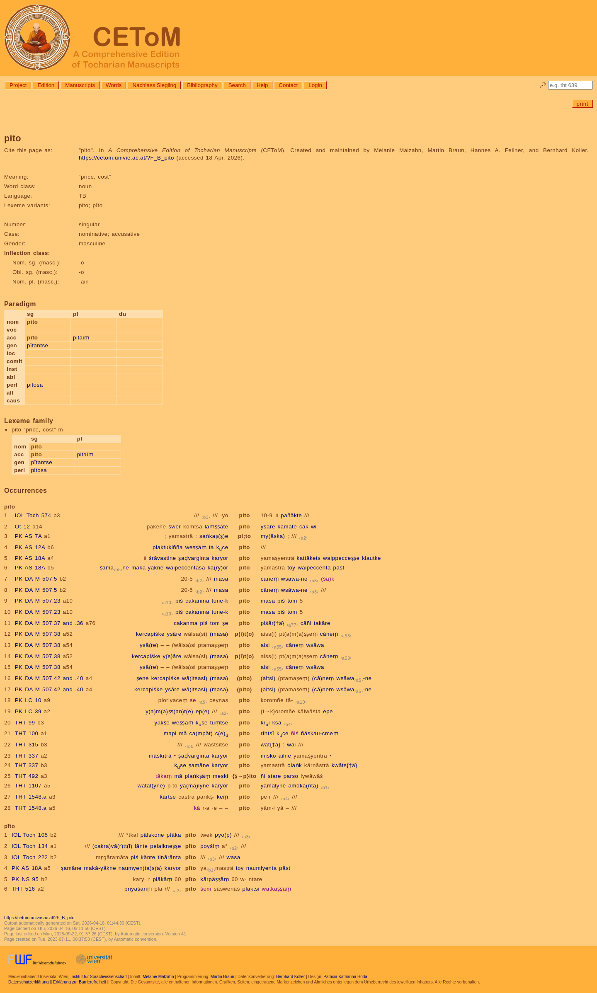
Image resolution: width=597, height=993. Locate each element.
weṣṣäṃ (195, 547)
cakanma (197, 601)
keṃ (222, 797)
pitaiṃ (81, 337)
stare (274, 776)
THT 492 (27, 776)
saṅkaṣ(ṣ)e (213, 536)
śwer (174, 526)
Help (262, 85)
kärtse (168, 797)
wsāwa (315, 645)
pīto (190, 835)
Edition (45, 85)
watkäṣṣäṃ (276, 889)
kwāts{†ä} (344, 765)
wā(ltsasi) (194, 678)
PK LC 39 (28, 711)
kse (202, 722)
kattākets (309, 558)
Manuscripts (80, 85)
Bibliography (202, 85)
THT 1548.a (31, 797)
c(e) (221, 733)
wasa (233, 857)
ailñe (285, 756)
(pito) (244, 678)
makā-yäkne (147, 567)
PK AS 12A (30, 547)
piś (179, 601)
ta (211, 547)
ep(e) (203, 711)
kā (197, 808)
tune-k (220, 601)
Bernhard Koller (290, 976)
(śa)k (327, 579)
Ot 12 (22, 526)
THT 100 (27, 733)
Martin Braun (222, 976)
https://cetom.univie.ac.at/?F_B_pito (126, 158)
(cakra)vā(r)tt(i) (112, 846)
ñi (263, 776)
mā (183, 733)
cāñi (306, 623)
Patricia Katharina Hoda (345, 976)
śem (205, 889)
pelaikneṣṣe (165, 846)
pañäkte (291, 515)
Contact (288, 85)
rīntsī (267, 733)
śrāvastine (162, 558)
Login (315, 85)
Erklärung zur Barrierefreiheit (79, 982)
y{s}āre (172, 656)
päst (339, 567)
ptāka (174, 835)
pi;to (244, 536)
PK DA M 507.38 (38, 634)
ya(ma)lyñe (194, 785)
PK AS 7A (28, 536)
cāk (303, 526)
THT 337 (27, 756)
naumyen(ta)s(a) (140, 868)
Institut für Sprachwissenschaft (98, 976)
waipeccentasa (185, 567)
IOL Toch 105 (30, 835)
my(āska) (273, 536)
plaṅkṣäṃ (198, 776)
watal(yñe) (151, 785)
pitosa (35, 385)
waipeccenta (314, 567)
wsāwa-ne (294, 579)
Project (18, 85)
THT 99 (25, 722)
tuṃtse (219, 722)
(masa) (219, 634)
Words (113, 85)
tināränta (169, 857)
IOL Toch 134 (30, 846)
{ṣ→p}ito (245, 776)
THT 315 (27, 744)
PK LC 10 (28, 700)
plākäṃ (162, 879)
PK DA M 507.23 (38, 601)
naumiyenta (261, 868)
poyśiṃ (209, 846)
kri (265, 722)
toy (291, 567)
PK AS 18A (30, 558)
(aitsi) (268, 678)
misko (268, 756)
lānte (141, 846)
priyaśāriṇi (138, 889)
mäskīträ (160, 756)
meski (220, 776)
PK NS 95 (25, 879)
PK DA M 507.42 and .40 (49, 678)
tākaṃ (163, 776)
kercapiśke (150, 634)
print (582, 104)
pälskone (152, 835)
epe (328, 711)
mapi (170, 733)
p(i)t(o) (244, 634)
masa (221, 579)
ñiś (295, 733)
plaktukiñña (168, 547)
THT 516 (23, 889)
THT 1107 (28, 785)
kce (222, 547)
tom (292, 601)
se (193, 700)
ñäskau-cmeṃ (319, 733)
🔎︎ (542, 85)
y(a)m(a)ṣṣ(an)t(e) (169, 711)
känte (148, 857)
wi (314, 526)
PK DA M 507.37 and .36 (49, 623)
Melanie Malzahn (158, 976)
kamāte (287, 526)
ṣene (142, 678)
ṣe (225, 623)
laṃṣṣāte (216, 526)
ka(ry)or (218, 567)
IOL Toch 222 (30, 857)
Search (237, 85)
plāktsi (251, 889)
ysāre (268, 526)
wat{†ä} (271, 744)
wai (291, 744)
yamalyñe (273, 785)
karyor (220, 558)
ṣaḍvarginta (193, 558)
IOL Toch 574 (33, 515)
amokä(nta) (303, 785)
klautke (371, 558)
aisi (265, 645)
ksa (277, 722)
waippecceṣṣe (341, 558)
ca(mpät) (201, 733)
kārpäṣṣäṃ (214, 879)
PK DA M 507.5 (36, 579)
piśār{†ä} (272, 623)
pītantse (37, 345)
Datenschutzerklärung (28, 982)
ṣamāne (114, 567)
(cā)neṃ (323, 678)
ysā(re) (149, 645)
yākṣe (162, 722)
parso (291, 776)
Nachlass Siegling (154, 85)
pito (244, 515)
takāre (322, 623)
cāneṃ (270, 579)
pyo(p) (223, 835)
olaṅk (294, 765)
